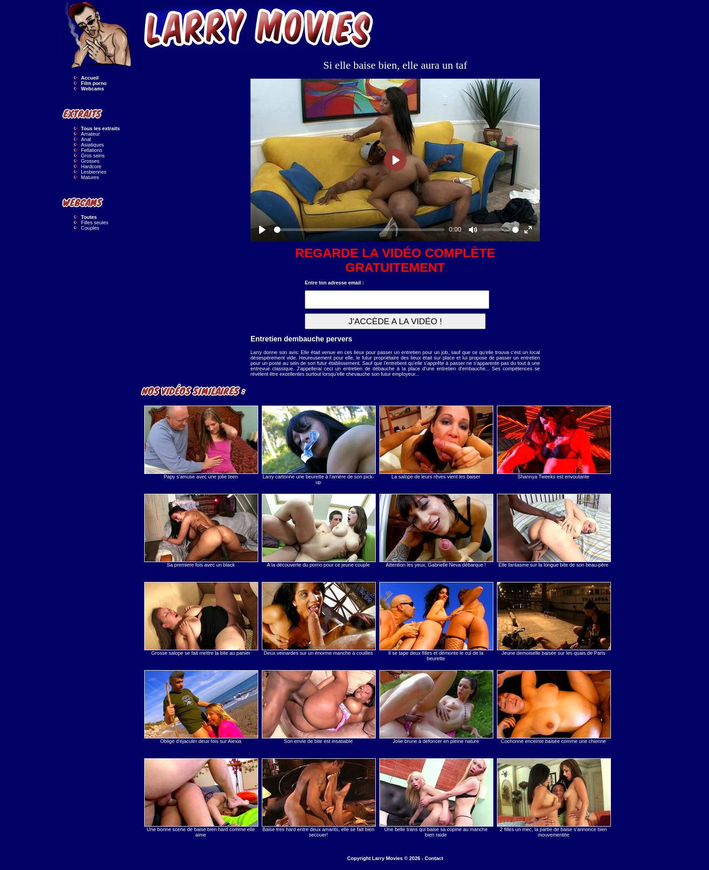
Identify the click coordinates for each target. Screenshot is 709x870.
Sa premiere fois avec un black (200, 530)
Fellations (91, 150)
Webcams (92, 88)
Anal (86, 139)
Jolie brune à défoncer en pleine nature (435, 707)
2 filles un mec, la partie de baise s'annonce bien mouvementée (553, 797)
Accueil (90, 77)
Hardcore (91, 166)
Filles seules (95, 222)
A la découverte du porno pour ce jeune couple (318, 530)
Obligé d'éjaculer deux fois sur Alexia (200, 707)
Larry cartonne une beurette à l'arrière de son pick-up (318, 445)
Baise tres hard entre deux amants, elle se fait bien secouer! (318, 797)
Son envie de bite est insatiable (318, 707)
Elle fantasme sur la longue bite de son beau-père (553, 530)
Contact (434, 858)
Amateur (90, 134)
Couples (90, 228)
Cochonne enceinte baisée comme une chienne (553, 707)
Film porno (94, 83)
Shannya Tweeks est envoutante (553, 442)
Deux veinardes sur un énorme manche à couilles (318, 619)
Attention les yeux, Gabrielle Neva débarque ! (435, 530)
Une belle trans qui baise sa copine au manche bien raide (435, 797)
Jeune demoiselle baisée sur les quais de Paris (553, 619)
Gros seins (93, 155)
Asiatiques (92, 144)
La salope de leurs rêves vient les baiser (435, 442)
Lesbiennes (93, 172)
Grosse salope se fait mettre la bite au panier (200, 619)
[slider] (359, 229)
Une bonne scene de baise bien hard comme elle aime (200, 797)
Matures (90, 177)
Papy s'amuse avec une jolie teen (200, 442)
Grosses (90, 161)
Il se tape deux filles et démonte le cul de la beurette (435, 621)
